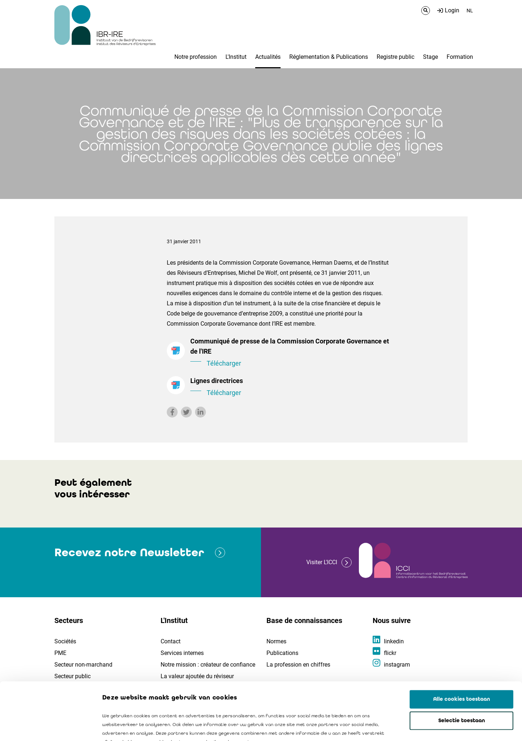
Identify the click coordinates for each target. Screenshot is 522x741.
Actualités (268, 56)
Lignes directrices (290, 387)
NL (470, 10)
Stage (430, 56)
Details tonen (413, 727)
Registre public (395, 56)
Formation (460, 56)
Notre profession (195, 56)
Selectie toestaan (461, 666)
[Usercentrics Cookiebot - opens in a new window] (47, 726)
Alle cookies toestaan (461, 645)
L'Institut (235, 56)
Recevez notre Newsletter (129, 552)
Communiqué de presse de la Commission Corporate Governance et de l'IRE (290, 353)
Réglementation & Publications (328, 56)
